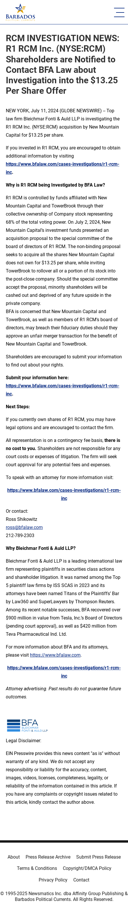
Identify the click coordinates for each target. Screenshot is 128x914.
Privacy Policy (53, 880)
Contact (81, 880)
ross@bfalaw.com (24, 527)
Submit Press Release (98, 857)
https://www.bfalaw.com (55, 655)
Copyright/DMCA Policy (87, 868)
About (14, 857)
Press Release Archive (48, 857)
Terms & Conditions (37, 868)
